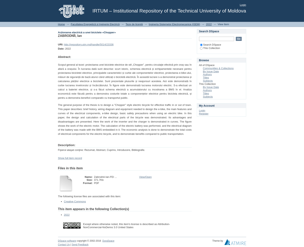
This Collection (210, 48)
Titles (206, 77)
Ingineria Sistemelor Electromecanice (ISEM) (174, 24)
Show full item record (70, 158)
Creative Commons (75, 201)
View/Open (145, 176)
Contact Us (64, 244)
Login (243, 4)
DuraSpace (108, 240)
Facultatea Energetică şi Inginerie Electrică (95, 24)
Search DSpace (210, 44)
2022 (209, 24)
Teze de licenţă (134, 24)
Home (61, 24)
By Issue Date (211, 71)
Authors (207, 74)
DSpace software (67, 240)
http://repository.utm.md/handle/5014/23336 (89, 44)
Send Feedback (80, 244)
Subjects (208, 80)
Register (204, 113)
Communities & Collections (218, 68)
